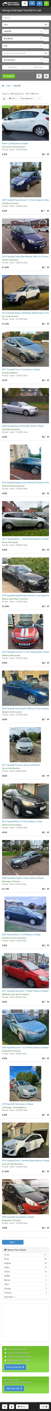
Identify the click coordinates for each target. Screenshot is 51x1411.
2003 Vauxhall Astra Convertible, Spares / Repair (23, 426)
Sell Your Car (14, 1388)
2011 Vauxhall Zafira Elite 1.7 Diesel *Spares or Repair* (25, 991)
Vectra (25, 1271)
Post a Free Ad (15, 1367)
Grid (12, 98)
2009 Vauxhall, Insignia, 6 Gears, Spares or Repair (23, 878)
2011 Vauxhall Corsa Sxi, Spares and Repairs (21, 765)
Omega (25, 1288)
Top (44, 1407)
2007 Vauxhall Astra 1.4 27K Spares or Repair (21, 934)
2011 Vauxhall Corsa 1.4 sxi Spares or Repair (21, 369)
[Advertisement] (25, 1323)
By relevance (27, 98)
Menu (22, 1407)
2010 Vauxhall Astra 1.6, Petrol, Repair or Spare (22, 821)
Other (25, 1284)
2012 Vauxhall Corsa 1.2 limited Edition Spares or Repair (26, 1161)
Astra (25, 1259)
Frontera (25, 1292)
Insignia (25, 1263)
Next (13, 1242)
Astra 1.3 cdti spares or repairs (15, 143)
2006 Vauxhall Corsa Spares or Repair (18, 1217)
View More (9, 1297)
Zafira (25, 1267)
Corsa (25, 1254)
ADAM (25, 1275)
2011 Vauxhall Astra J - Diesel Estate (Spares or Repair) (26, 539)
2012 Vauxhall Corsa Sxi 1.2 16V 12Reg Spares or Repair (26, 652)
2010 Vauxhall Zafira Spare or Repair (17, 1104)
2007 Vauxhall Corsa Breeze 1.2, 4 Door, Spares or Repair (26, 200)
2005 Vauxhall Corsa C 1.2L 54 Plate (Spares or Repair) (25, 1047)
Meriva (25, 1280)
